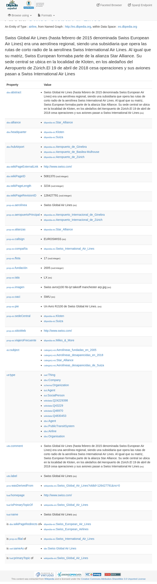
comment (15, 446)
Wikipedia (49, 579)
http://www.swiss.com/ (58, 166)
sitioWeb (16, 330)
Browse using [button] (20, 15)
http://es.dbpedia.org (78, 26)
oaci (13, 296)
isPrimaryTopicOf (20, 504)
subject (13, 350)
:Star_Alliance (58, 122)
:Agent (49, 390)
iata (13, 277)
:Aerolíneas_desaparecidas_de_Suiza (74, 365)
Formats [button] (46, 15)
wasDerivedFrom (20, 485)
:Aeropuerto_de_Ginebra (65, 146)
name (12, 514)
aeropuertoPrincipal (23, 214)
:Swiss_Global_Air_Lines (66, 504)
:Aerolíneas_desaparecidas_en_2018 (73, 355)
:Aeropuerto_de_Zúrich (64, 157)
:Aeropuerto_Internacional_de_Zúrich (73, 219)
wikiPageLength (19, 185)
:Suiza (53, 137)
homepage (16, 495)
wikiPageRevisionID (21, 195)
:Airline (50, 431)
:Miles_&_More (59, 340)
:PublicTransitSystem (59, 426)
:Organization (56, 385)
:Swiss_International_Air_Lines (69, 248)
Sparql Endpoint (140, 5)
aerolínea (17, 205)
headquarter (16, 132)
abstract (14, 92)
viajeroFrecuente (21, 340)
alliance (14, 122)
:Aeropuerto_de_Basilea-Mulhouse (71, 151)
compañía (17, 248)
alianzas (16, 229)
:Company (52, 380)
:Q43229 (53, 405)
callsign (16, 239)
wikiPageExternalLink (22, 166)
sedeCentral (18, 316)
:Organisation (54, 436)
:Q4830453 (55, 415)
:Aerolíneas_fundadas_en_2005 (70, 350)
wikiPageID (16, 176)
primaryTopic (19, 558)
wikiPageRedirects (23, 524)
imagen (15, 287)
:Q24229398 (56, 400)
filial (16, 538)
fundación (17, 267)
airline (32, 26)
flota (13, 258)
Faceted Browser (109, 5)
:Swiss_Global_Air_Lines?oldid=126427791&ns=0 (82, 485)
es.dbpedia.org (127, 26)
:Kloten (54, 132)
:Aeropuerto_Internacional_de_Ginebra (74, 214)
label (12, 476)
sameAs (16, 548)
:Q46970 (53, 410)
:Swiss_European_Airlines (66, 529)
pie (13, 306)
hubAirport (15, 146)
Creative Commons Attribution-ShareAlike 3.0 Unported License (113, 579)
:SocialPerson (54, 395)
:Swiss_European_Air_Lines (67, 524)
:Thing (49, 375)
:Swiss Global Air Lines (60, 548)
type (11, 375)
